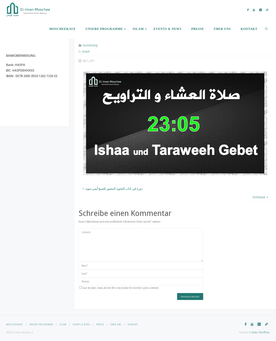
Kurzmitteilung (90, 45)
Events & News (81, 324)
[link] (266, 28)
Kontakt (133, 324)
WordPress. (264, 332)
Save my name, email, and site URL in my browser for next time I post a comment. (119, 288)
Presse (100, 324)
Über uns (116, 324)
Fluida (254, 332)
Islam (63, 324)
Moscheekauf (14, 324)
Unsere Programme (41, 324)
